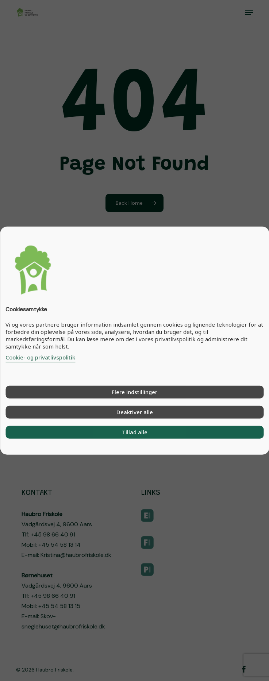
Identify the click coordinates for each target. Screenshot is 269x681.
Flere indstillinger (134, 391)
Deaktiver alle (134, 411)
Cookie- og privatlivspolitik (40, 357)
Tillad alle (134, 431)
